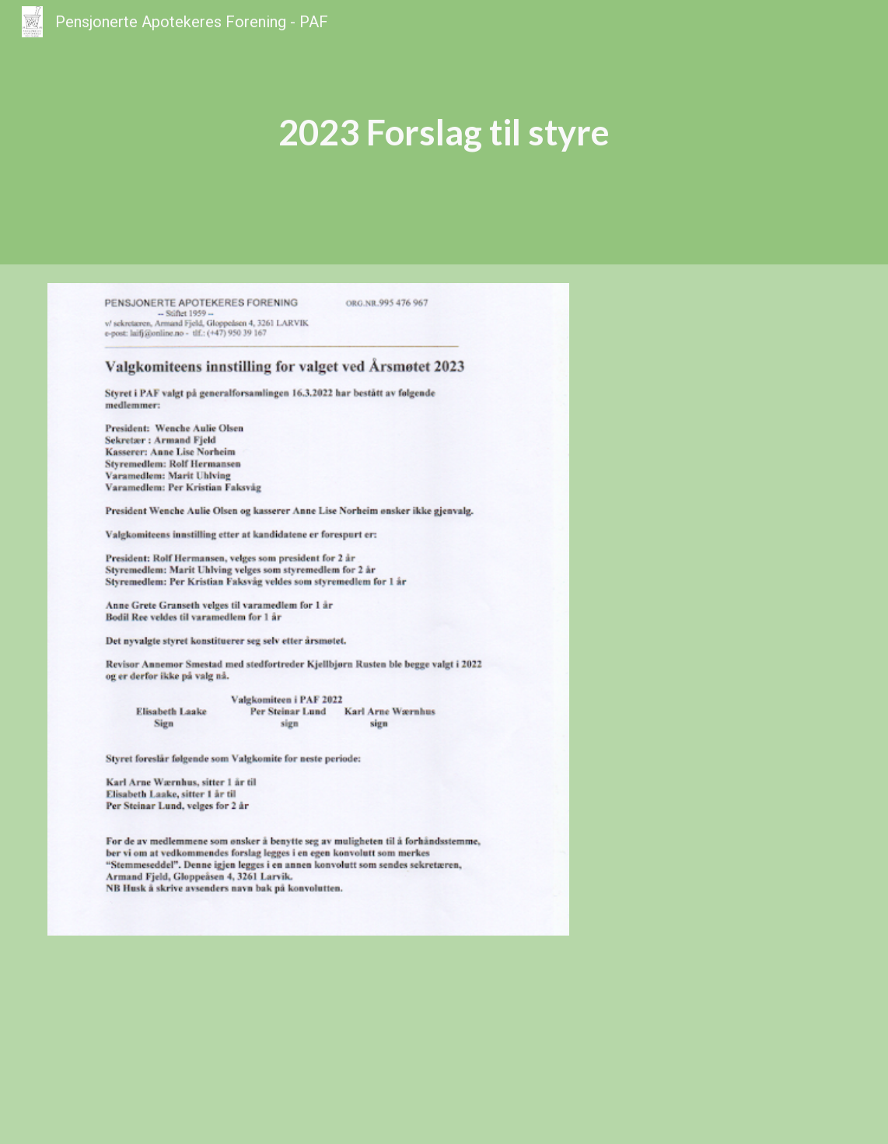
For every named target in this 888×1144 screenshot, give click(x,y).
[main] (443, 132)
